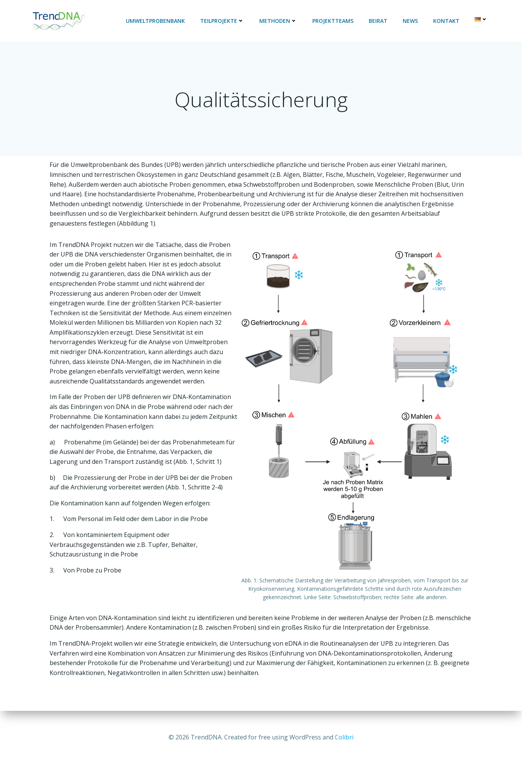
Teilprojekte (223, 21)
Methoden (279, 21)
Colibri (344, 737)
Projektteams (333, 21)
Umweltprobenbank (156, 21)
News (411, 21)
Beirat (378, 21)
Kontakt (447, 21)
